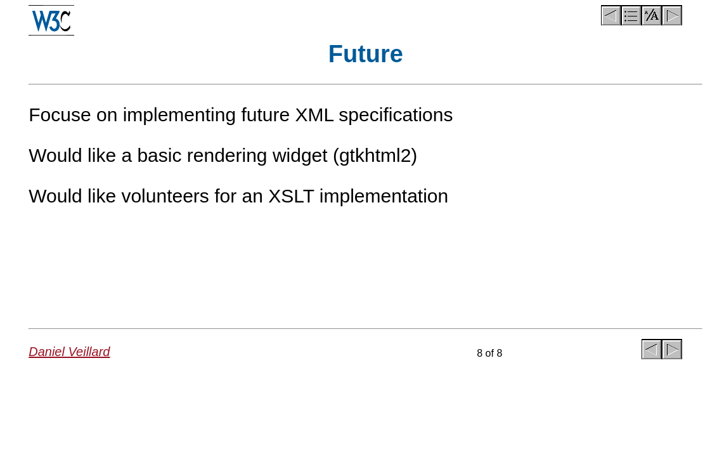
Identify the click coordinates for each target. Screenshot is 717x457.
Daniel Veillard (69, 352)
